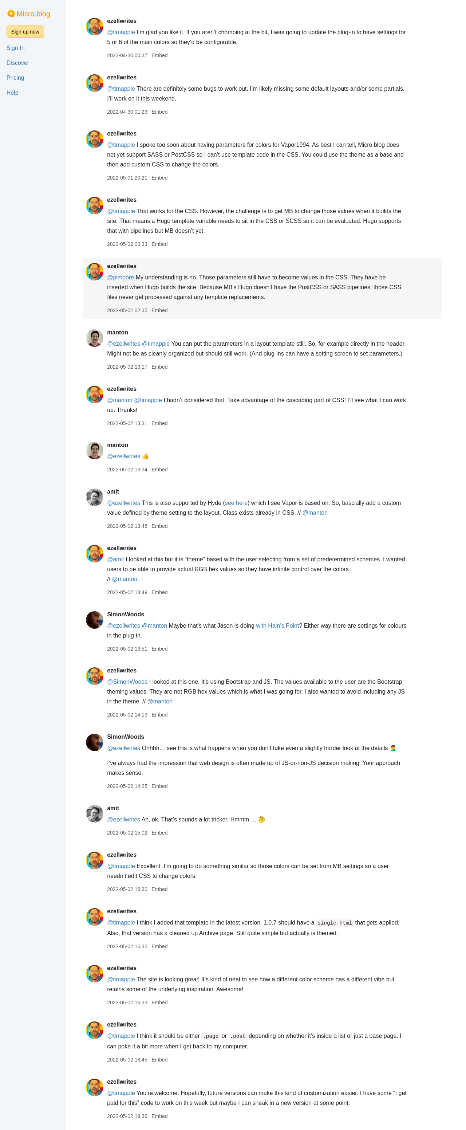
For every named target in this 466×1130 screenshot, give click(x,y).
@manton (123, 400)
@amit (118, 559)
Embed (163, 55)
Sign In (16, 48)
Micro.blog (33, 14)
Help (13, 93)
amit (116, 492)
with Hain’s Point (281, 626)
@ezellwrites (126, 344)
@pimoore (123, 277)
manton (120, 332)
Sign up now (25, 32)
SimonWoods (128, 614)
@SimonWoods (130, 682)
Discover (18, 63)
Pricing (15, 78)
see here (239, 503)
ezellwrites (125, 21)
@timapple (124, 32)
